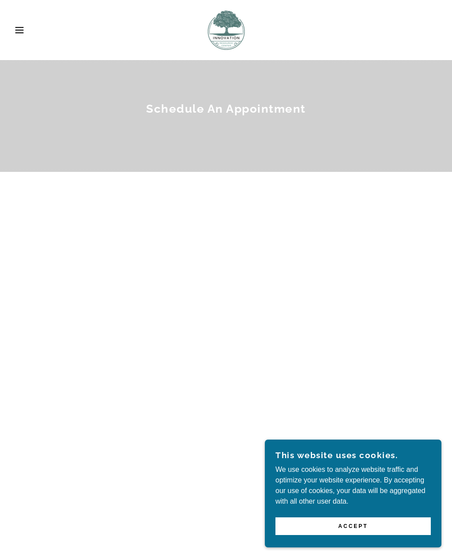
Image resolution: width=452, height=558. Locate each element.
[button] (22, 30)
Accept (353, 544)
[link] (226, 29)
